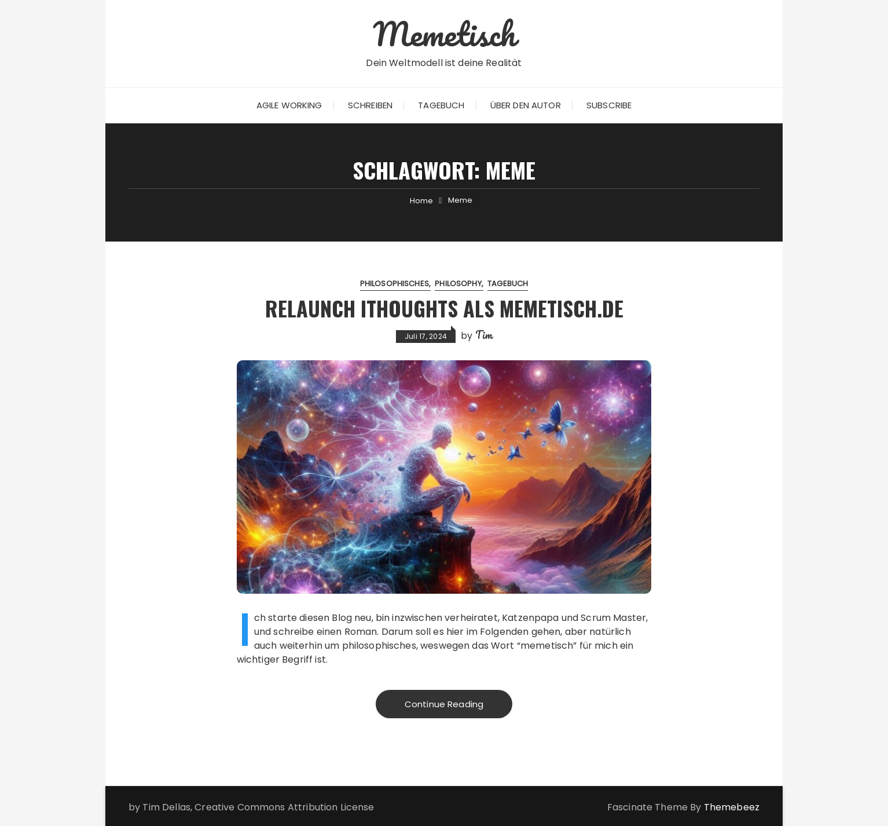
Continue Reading (444, 704)
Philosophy (458, 283)
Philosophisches (394, 283)
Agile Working (289, 105)
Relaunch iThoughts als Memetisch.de (444, 308)
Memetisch (443, 33)
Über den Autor (525, 105)
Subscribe (609, 105)
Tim (483, 335)
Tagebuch (441, 105)
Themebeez (731, 807)
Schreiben (370, 105)
